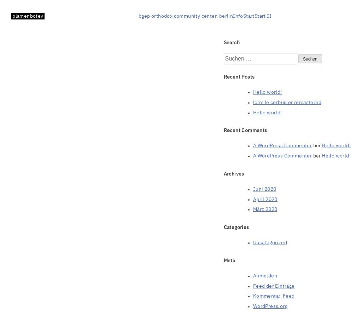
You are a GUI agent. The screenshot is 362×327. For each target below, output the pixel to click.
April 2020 (265, 199)
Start (249, 16)
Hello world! (267, 92)
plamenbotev (27, 16)
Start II (263, 16)
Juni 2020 (264, 189)
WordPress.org (270, 306)
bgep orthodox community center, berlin (186, 16)
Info (238, 16)
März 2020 (265, 209)
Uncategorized (270, 242)
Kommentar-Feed (274, 296)
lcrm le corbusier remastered (287, 102)
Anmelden (265, 276)
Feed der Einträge (274, 286)
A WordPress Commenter (282, 145)
